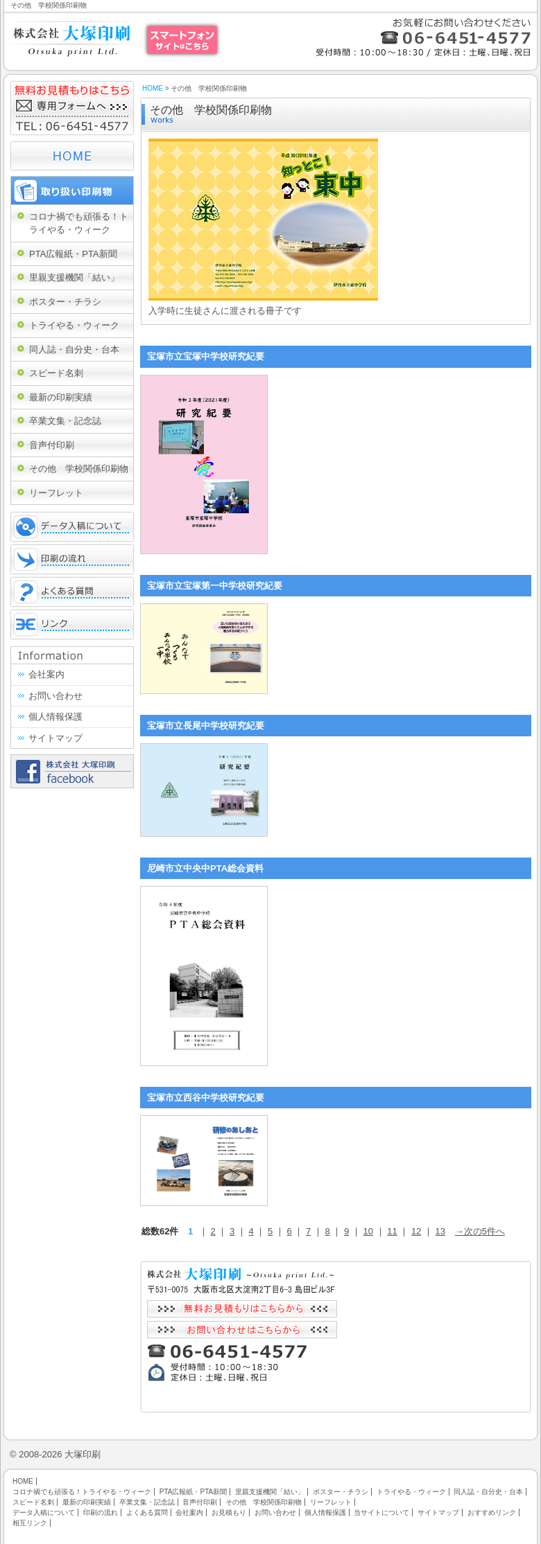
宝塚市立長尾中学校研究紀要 (205, 725)
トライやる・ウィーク (74, 325)
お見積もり (229, 1512)
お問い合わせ (55, 696)
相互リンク (29, 1523)
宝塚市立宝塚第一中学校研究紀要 (214, 585)
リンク (72, 624)
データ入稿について (72, 526)
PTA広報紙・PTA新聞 (73, 254)
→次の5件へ (480, 1231)
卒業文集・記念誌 (65, 421)
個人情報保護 (55, 716)
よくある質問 (72, 591)
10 (367, 1231)
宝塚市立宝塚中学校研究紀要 (205, 356)
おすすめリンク (491, 1512)
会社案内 (46, 674)
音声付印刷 (51, 445)
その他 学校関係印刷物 (78, 468)
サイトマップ (55, 738)
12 (416, 1231)
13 (440, 1231)
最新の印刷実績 (60, 397)
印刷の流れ (72, 559)
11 (392, 1231)
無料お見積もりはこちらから (242, 1308)
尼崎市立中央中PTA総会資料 (205, 868)
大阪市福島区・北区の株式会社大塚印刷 (72, 38)
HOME (152, 88)
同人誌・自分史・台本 (74, 349)
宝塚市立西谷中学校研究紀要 (205, 1097)
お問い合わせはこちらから (242, 1329)
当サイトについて (381, 1512)
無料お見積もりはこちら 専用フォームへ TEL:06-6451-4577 (72, 108)
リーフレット (56, 493)
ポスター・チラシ (65, 301)
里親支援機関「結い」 (74, 277)
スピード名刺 (56, 373)
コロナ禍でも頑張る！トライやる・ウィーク (78, 223)
